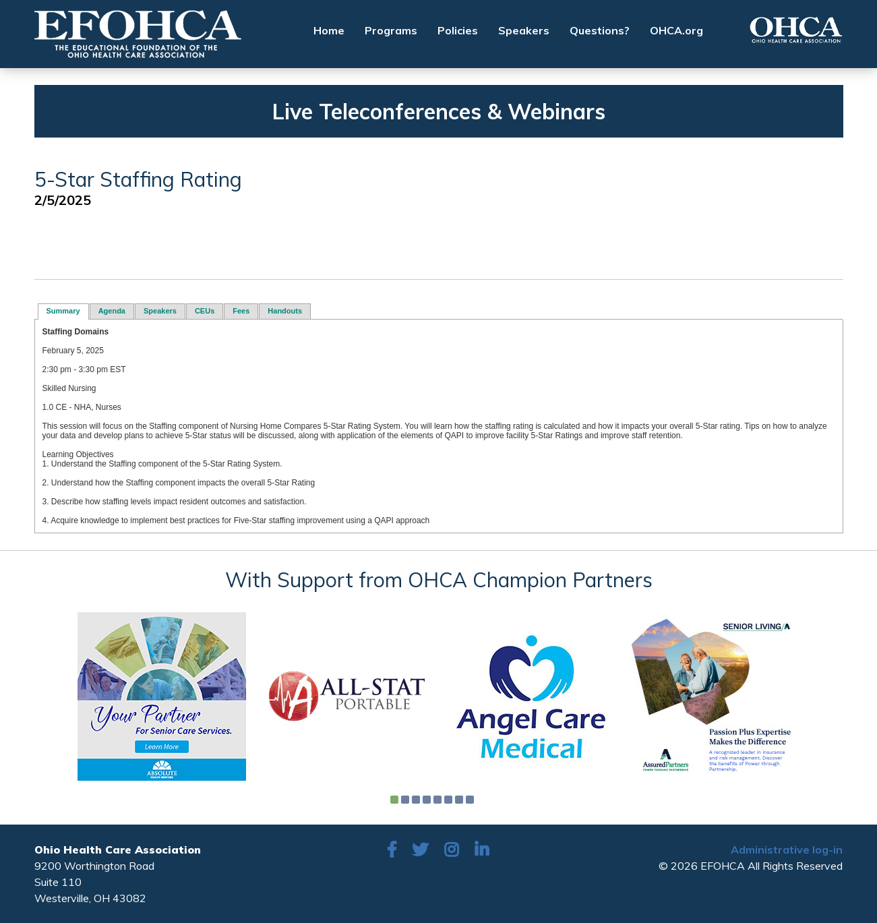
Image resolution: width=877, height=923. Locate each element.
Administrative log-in (787, 849)
